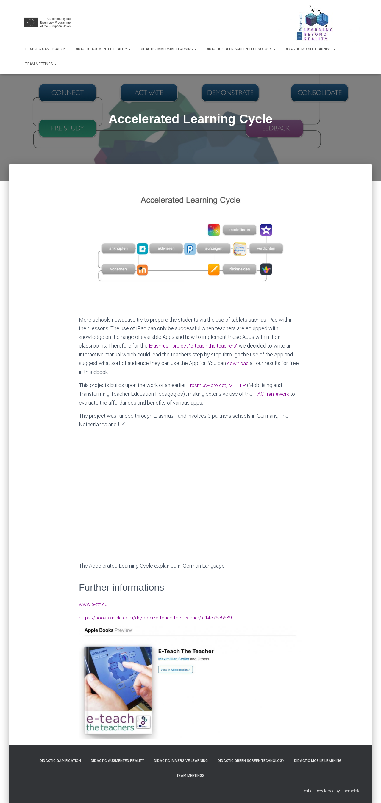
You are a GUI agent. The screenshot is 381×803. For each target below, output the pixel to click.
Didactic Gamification (45, 49)
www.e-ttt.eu (93, 603)
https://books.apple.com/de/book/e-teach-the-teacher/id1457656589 (159, 616)
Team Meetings (41, 64)
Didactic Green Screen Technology (241, 49)
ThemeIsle (350, 789)
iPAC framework (272, 393)
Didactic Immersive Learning (168, 49)
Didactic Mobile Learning (310, 49)
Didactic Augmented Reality (103, 49)
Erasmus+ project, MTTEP (218, 384)
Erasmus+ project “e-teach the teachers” (196, 345)
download (238, 362)
